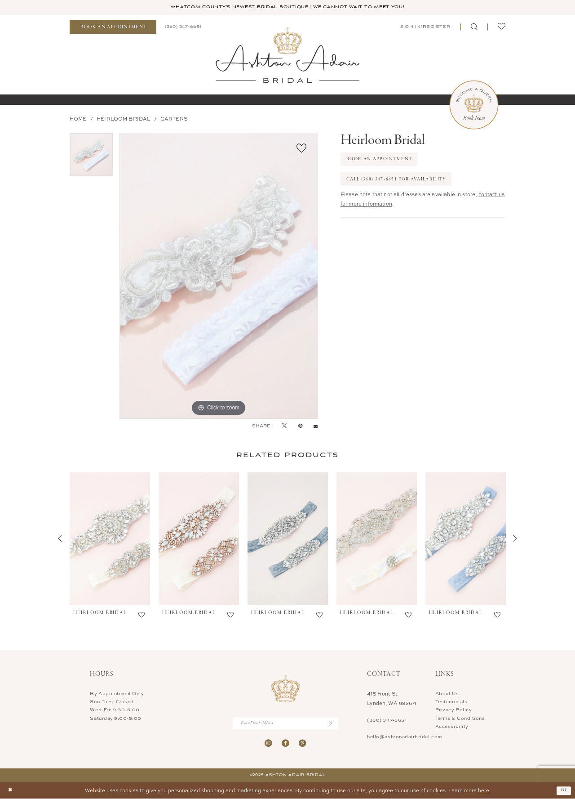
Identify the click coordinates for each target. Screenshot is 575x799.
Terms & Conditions (460, 718)
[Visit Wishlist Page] (501, 27)
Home (78, 119)
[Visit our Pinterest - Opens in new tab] (302, 744)
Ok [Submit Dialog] (564, 790)
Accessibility (452, 726)
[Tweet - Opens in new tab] (285, 426)
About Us (447, 693)
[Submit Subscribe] (333, 724)
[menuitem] (113, 27)
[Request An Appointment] (113, 27)
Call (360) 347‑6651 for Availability (398, 180)
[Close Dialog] (10, 791)
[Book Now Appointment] (474, 105)
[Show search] (473, 27)
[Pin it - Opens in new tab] (300, 426)
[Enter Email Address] (285, 724)
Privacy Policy (453, 710)
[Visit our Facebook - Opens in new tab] (285, 744)
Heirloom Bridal (123, 119)
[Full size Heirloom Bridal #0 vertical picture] (219, 275)
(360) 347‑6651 (387, 720)
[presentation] (110, 539)
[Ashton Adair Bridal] (287, 54)
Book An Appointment (380, 160)
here (483, 790)
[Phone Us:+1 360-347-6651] (182, 27)
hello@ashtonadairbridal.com (404, 736)
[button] (424, 27)
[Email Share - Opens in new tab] (315, 426)
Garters (173, 119)
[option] (91, 158)
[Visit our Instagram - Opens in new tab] (268, 744)
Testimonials (451, 702)
